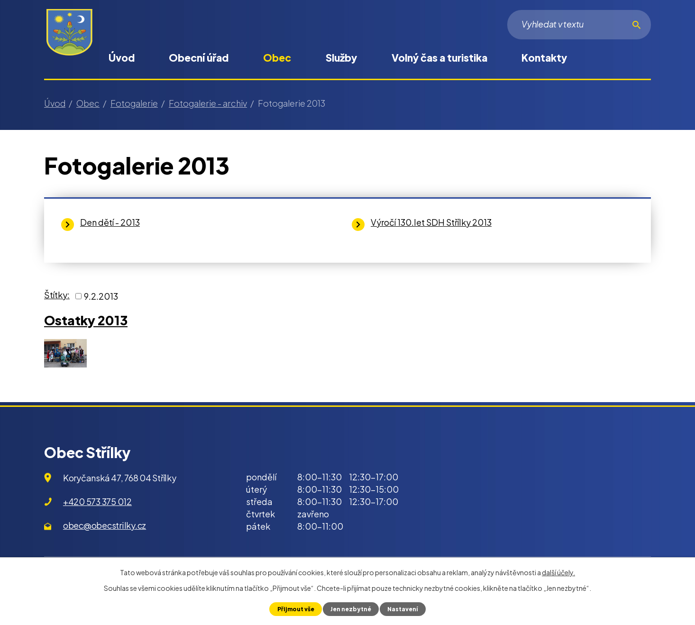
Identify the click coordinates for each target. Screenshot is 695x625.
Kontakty (544, 57)
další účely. (558, 572)
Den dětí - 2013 (110, 222)
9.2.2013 (101, 296)
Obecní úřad (199, 57)
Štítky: (57, 294)
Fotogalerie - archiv (208, 103)
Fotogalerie (134, 103)
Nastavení (404, 609)
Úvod (122, 57)
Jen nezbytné (350, 609)
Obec (277, 57)
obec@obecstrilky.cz (104, 525)
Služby (341, 57)
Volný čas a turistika (439, 57)
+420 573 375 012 (97, 501)
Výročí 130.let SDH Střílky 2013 (431, 222)
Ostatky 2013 (86, 320)
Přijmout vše (293, 609)
